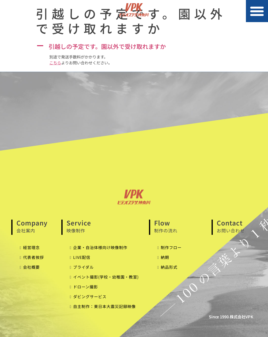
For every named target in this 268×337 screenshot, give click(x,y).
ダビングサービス (90, 296)
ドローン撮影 (85, 287)
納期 (165, 257)
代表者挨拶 (33, 257)
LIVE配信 (81, 257)
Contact (237, 226)
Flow (180, 226)
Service (105, 226)
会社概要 (31, 267)
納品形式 (169, 267)
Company (36, 226)
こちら (55, 63)
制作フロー (171, 247)
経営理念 (31, 247)
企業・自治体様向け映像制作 (100, 247)
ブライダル (83, 267)
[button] (257, 11)
